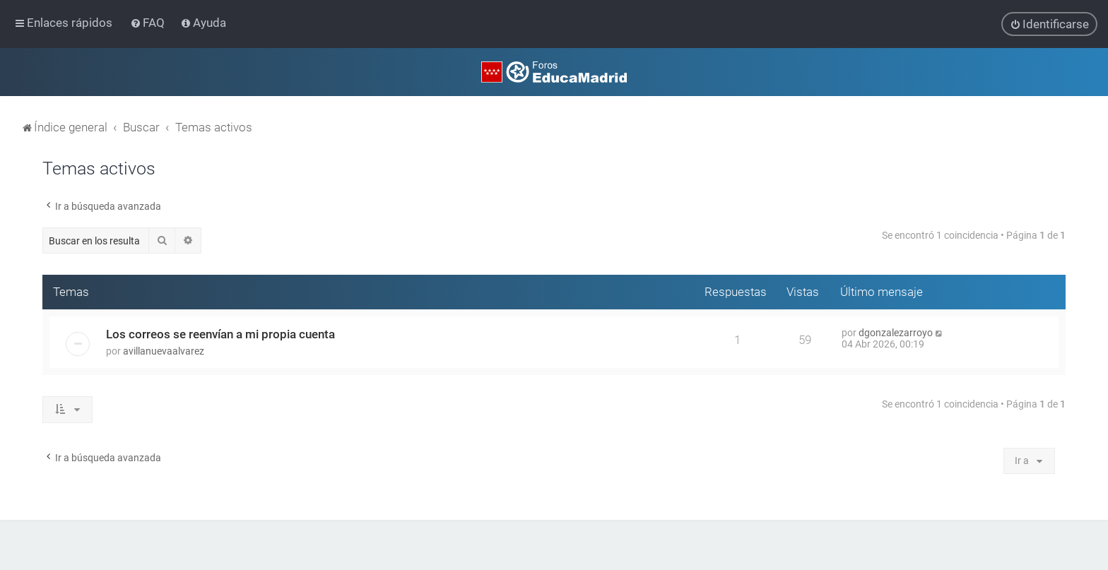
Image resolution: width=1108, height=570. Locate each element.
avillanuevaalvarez (163, 351)
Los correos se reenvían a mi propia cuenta (220, 334)
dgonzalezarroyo (896, 332)
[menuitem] (148, 22)
